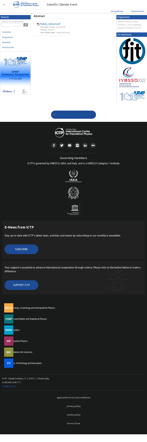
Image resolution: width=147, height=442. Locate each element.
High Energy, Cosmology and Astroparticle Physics (31, 308)
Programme (7, 37)
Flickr (93, 145)
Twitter (61, 145)
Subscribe (21, 249)
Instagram (77, 145)
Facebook (54, 145)
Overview (6, 32)
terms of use (73, 423)
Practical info (8, 47)
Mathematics (14, 330)
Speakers (6, 42)
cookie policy (73, 414)
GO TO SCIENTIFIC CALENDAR (74, 114)
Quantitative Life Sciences (20, 352)
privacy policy (73, 406)
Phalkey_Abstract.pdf (50, 24)
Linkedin (85, 145)
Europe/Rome (117, 11)
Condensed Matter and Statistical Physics (27, 319)
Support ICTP (21, 285)
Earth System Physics (18, 341)
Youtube (69, 145)
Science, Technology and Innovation (25, 363)
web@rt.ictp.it (9, 386)
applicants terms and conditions (73, 397)
